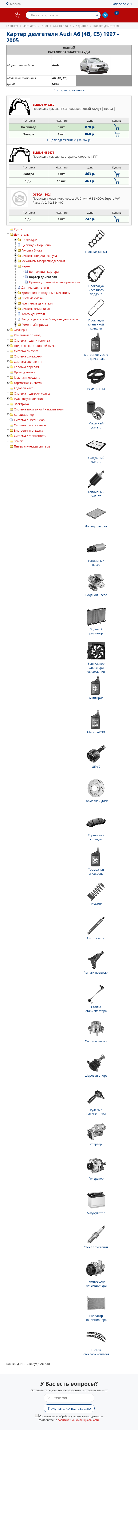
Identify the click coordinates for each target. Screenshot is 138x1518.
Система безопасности (30, 436)
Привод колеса (24, 372)
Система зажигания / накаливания (39, 409)
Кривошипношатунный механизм (46, 293)
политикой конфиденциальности (78, 1420)
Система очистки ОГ (36, 309)
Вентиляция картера (44, 272)
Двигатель (21, 234)
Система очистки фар (29, 420)
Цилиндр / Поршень (36, 245)
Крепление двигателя (37, 303)
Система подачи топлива (32, 340)
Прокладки (29, 240)
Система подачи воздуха (39, 256)
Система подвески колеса (32, 393)
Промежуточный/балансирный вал (54, 282)
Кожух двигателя (33, 314)
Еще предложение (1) (69, 140)
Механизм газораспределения (43, 261)
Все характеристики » (69, 90)
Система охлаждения (29, 356)
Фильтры (20, 330)
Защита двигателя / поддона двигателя (49, 319)
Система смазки (32, 298)
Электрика (21, 404)
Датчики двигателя (35, 287)
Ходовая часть (24, 388)
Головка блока (31, 250)
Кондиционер (24, 415)
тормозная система (28, 383)
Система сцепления (28, 362)
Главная (12, 26)
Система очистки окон (30, 425)
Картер (26, 266)
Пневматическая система (32, 446)
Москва (15, 4)
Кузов (18, 229)
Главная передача (27, 377)
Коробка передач (26, 367)
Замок (18, 441)
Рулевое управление (29, 399)
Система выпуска (26, 351)
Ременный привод (34, 325)
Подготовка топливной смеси (35, 346)
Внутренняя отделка (28, 430)
